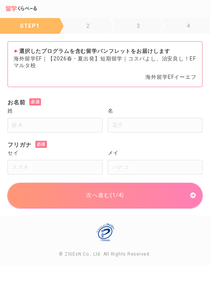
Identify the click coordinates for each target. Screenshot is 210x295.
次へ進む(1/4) (105, 195)
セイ (13, 153)
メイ (113, 153)
